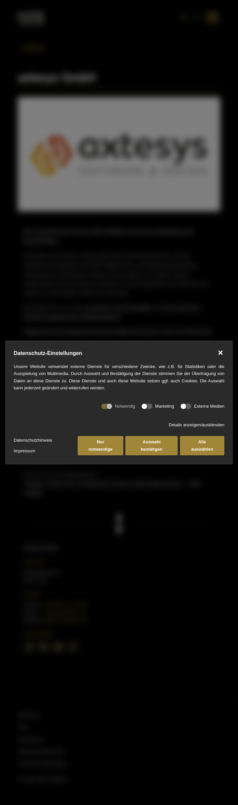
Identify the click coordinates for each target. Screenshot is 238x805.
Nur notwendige (100, 445)
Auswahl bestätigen (151, 445)
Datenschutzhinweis (33, 440)
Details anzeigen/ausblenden (196, 424)
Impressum (24, 450)
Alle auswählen (202, 445)
